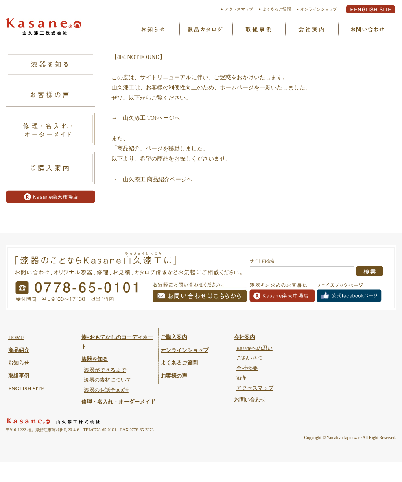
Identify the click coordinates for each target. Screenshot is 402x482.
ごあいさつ (249, 358)
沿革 (241, 378)
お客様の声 (174, 376)
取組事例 (258, 29)
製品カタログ (205, 29)
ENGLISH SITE (26, 388)
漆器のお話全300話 (106, 390)
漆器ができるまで (105, 370)
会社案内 (244, 337)
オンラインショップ (318, 9)
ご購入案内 (174, 337)
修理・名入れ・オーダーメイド (118, 402)
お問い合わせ (366, 29)
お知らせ (152, 29)
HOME (16, 337)
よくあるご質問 (276, 9)
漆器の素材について (107, 380)
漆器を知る (94, 359)
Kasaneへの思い (311, 29)
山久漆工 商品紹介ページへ (157, 179)
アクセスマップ (239, 9)
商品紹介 (18, 350)
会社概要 (247, 368)
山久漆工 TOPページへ (152, 118)
